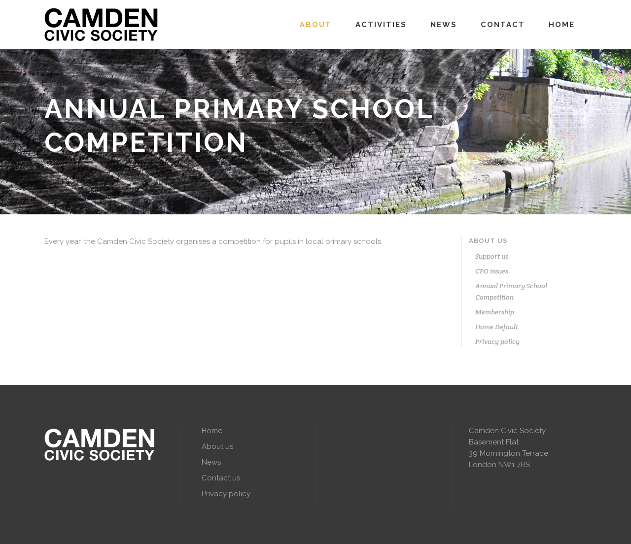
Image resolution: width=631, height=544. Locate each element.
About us (488, 240)
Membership (494, 311)
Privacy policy (497, 341)
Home (212, 430)
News (211, 462)
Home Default (496, 326)
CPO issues (491, 271)
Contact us (221, 478)
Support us (491, 256)
